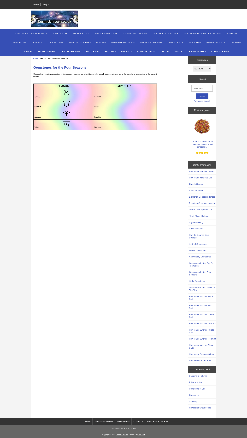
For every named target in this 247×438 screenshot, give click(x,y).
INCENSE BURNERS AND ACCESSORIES (203, 34)
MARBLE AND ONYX (215, 43)
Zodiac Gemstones (197, 250)
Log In (46, 4)
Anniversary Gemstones (200, 256)
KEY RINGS (126, 51)
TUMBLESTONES (55, 43)
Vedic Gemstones (197, 281)
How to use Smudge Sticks (201, 354)
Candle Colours (196, 184)
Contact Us (194, 395)
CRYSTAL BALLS (175, 43)
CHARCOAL (232, 34)
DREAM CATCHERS (197, 51)
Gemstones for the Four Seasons (200, 273)
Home (36, 4)
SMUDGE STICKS (81, 34)
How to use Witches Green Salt (201, 315)
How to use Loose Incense (201, 171)
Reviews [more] (202, 110)
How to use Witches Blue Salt (200, 306)
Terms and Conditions (103, 421)
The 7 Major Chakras (198, 216)
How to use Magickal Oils (200, 177)
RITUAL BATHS (93, 51)
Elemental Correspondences (202, 197)
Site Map (193, 401)
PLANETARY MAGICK (147, 51)
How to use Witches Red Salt (202, 339)
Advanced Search (202, 101)
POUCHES (101, 43)
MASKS (178, 51)
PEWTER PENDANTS (70, 51)
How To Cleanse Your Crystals (199, 236)
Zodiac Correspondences (200, 209)
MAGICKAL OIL (19, 43)
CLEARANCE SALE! (220, 51)
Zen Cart (141, 435)
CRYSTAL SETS (60, 34)
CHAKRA (28, 51)
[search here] (202, 88)
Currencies (202, 60)
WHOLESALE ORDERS (200, 360)
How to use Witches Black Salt (201, 297)
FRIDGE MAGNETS (46, 51)
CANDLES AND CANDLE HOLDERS (32, 34)
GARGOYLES (195, 43)
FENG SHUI (110, 51)
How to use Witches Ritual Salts (201, 346)
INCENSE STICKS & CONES (165, 34)
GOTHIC (166, 51)
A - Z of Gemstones (198, 244)
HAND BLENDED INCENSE (135, 34)
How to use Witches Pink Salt (202, 323)
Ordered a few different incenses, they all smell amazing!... (202, 132)
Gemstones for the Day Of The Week (201, 264)
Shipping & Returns (198, 376)
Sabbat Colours (196, 190)
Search (202, 79)
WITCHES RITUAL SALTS (106, 34)
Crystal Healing (196, 222)
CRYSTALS (37, 43)
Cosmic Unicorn (122, 435)
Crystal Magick (196, 228)
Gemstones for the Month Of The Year (202, 288)
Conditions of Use (197, 389)
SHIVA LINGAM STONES (80, 43)
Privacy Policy (123, 421)
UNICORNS (235, 43)
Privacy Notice (195, 382)
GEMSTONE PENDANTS (151, 43)
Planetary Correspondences (202, 203)
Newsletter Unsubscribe (200, 408)
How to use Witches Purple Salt (201, 331)
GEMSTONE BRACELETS (123, 43)
